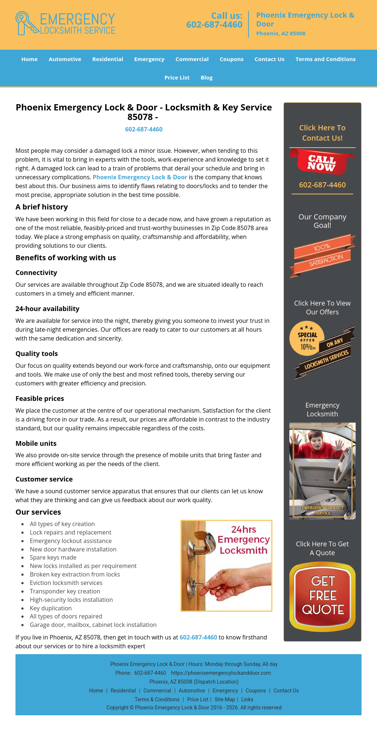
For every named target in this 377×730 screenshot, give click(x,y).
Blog (206, 77)
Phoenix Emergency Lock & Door (140, 177)
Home (29, 59)
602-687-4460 (214, 24)
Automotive (65, 59)
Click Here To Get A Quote (322, 548)
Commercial (192, 59)
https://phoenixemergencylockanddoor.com (221, 673)
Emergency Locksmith (322, 409)
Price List (177, 77)
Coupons (232, 59)
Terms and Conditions (326, 59)
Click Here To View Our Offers (322, 307)
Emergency (149, 59)
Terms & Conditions (157, 699)
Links (247, 699)
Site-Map (225, 699)
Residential (107, 59)
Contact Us (270, 59)
